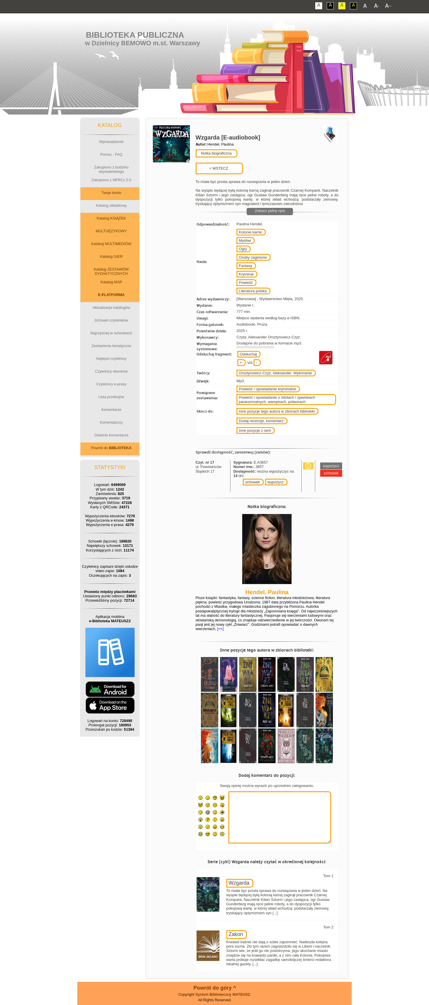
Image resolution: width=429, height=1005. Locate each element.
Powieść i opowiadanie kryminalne (267, 389)
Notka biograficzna (216, 153)
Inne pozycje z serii (255, 430)
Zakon (236, 934)
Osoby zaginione (253, 257)
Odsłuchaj (248, 354)
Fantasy (245, 266)
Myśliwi (245, 240)
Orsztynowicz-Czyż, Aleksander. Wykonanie (275, 373)
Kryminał (246, 274)
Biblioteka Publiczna (135, 34)
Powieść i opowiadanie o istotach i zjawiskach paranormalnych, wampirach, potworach (277, 399)
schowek (252, 482)
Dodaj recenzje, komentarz (261, 421)
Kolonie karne (250, 232)
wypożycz (275, 482)
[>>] (220, 629)
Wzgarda (239, 883)
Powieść (246, 282)
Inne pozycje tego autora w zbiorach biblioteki (277, 411)
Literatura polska (253, 291)
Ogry (243, 249)
